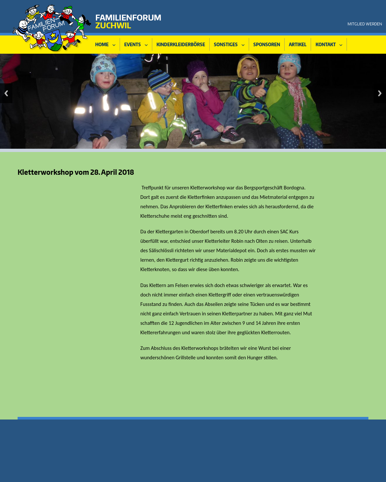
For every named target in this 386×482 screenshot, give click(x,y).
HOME (102, 44)
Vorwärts (380, 93)
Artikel (297, 44)
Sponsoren (266, 44)
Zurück (6, 93)
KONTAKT (326, 44)
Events (132, 44)
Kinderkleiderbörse (180, 44)
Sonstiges (226, 44)
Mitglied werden (365, 23)
